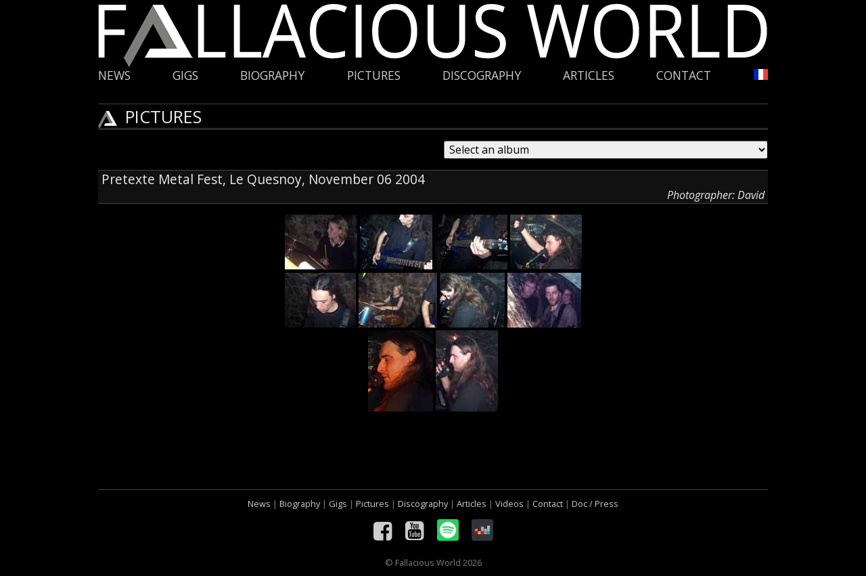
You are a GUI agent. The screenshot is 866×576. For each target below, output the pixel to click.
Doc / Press (595, 503)
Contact (683, 75)
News (114, 75)
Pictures (374, 75)
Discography (481, 75)
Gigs (185, 75)
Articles (588, 75)
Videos (509, 503)
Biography (272, 75)
